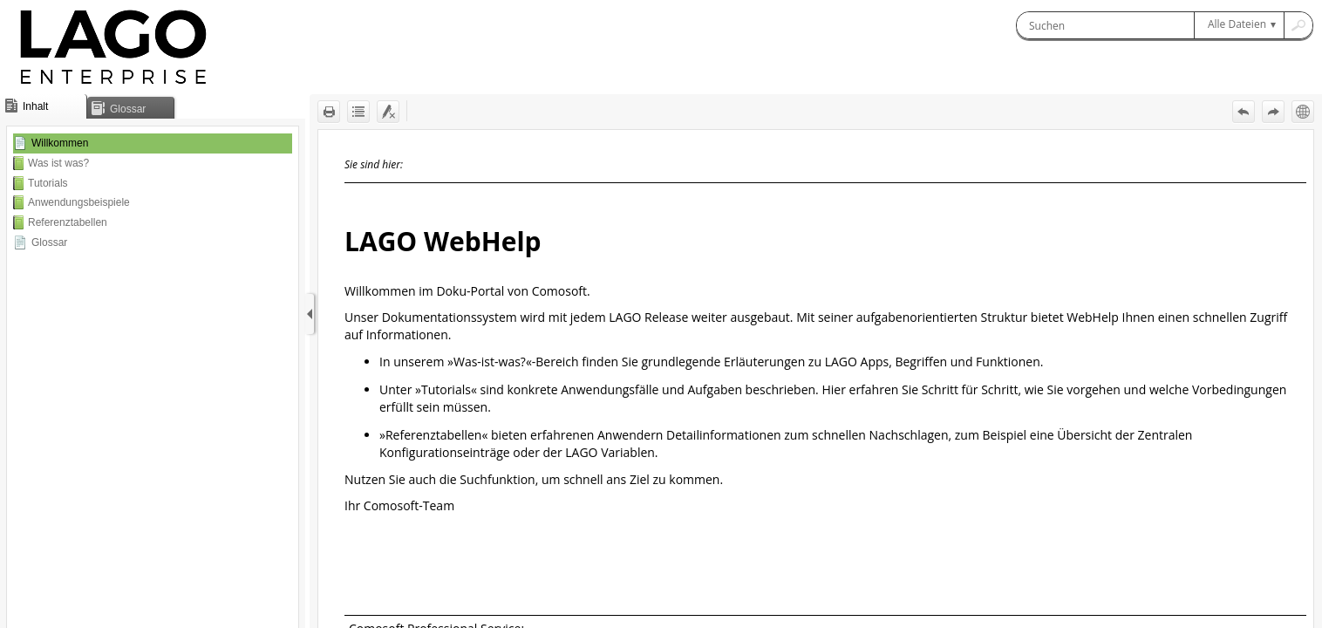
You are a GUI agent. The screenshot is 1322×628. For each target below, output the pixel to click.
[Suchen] (1105, 25)
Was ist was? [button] (58, 163)
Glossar (49, 242)
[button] (1239, 25)
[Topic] (815, 379)
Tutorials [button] (48, 183)
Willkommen (59, 143)
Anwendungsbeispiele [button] (79, 202)
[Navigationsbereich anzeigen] (309, 314)
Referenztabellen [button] (67, 222)
